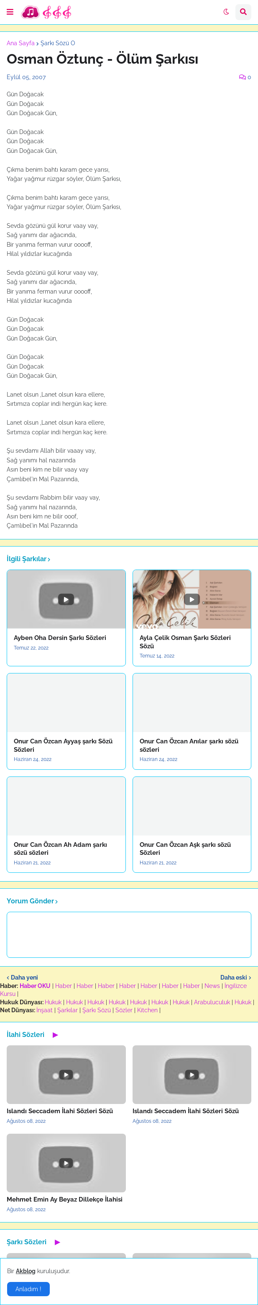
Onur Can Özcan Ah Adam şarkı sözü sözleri (60, 849)
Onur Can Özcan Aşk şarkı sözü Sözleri (185, 849)
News (212, 986)
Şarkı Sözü (96, 1010)
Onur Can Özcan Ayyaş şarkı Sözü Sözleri (63, 745)
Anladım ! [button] (28, 1289)
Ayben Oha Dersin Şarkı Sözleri (60, 638)
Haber (63, 986)
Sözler (124, 1010)
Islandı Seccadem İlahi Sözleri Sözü (60, 1111)
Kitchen (147, 1010)
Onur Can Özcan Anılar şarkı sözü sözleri (189, 745)
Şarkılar (67, 1010)
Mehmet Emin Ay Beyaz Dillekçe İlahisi (65, 1199)
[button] (10, 12)
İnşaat (44, 1010)
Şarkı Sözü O (58, 43)
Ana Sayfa (21, 43)
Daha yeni (24, 977)
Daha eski (233, 977)
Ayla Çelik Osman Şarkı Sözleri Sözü (185, 642)
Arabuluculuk (212, 1002)
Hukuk (53, 1002)
